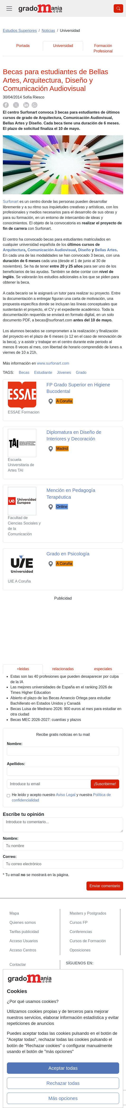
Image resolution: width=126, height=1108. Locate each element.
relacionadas (63, 669)
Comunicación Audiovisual (51, 250)
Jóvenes (64, 373)
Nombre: (10, 838)
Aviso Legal (65, 795)
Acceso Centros (22, 950)
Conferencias (81, 932)
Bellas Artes (106, 250)
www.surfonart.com (53, 363)
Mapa (14, 913)
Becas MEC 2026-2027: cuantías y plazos (45, 720)
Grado (81, 373)
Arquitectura (14, 250)
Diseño (84, 250)
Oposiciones (80, 950)
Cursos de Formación (88, 941)
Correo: (10, 857)
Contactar (17, 965)
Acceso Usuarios (23, 941)
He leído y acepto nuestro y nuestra (61, 797)
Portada (23, 46)
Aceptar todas (62, 1068)
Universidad (63, 46)
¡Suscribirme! (105, 784)
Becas (24, 373)
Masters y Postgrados (88, 913)
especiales (103, 669)
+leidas (23, 669)
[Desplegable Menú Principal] (9, 8)
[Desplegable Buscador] (118, 8)
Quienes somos (22, 922)
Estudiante (43, 373)
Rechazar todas (63, 1083)
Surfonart (10, 202)
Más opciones (62, 1098)
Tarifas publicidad (24, 932)
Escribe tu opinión (23, 814)
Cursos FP (79, 922)
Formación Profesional (103, 48)
